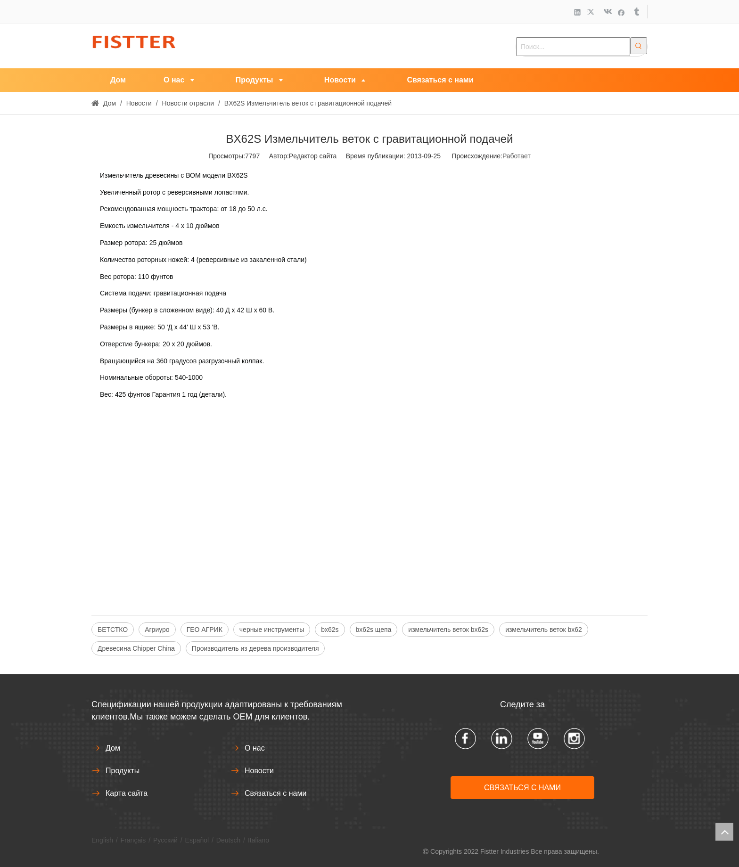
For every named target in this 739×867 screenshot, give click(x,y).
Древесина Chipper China (136, 648)
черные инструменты (271, 629)
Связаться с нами (275, 793)
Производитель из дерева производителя (255, 648)
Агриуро (157, 629)
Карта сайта (127, 793)
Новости (259, 771)
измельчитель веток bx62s (448, 629)
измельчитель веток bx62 (543, 629)
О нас (255, 748)
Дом (113, 748)
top (724, 832)
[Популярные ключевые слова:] (638, 45)
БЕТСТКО (113, 629)
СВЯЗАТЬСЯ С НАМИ (522, 788)
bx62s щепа (374, 629)
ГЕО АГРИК (204, 629)
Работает (516, 156)
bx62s (329, 629)
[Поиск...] (573, 46)
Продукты (123, 771)
